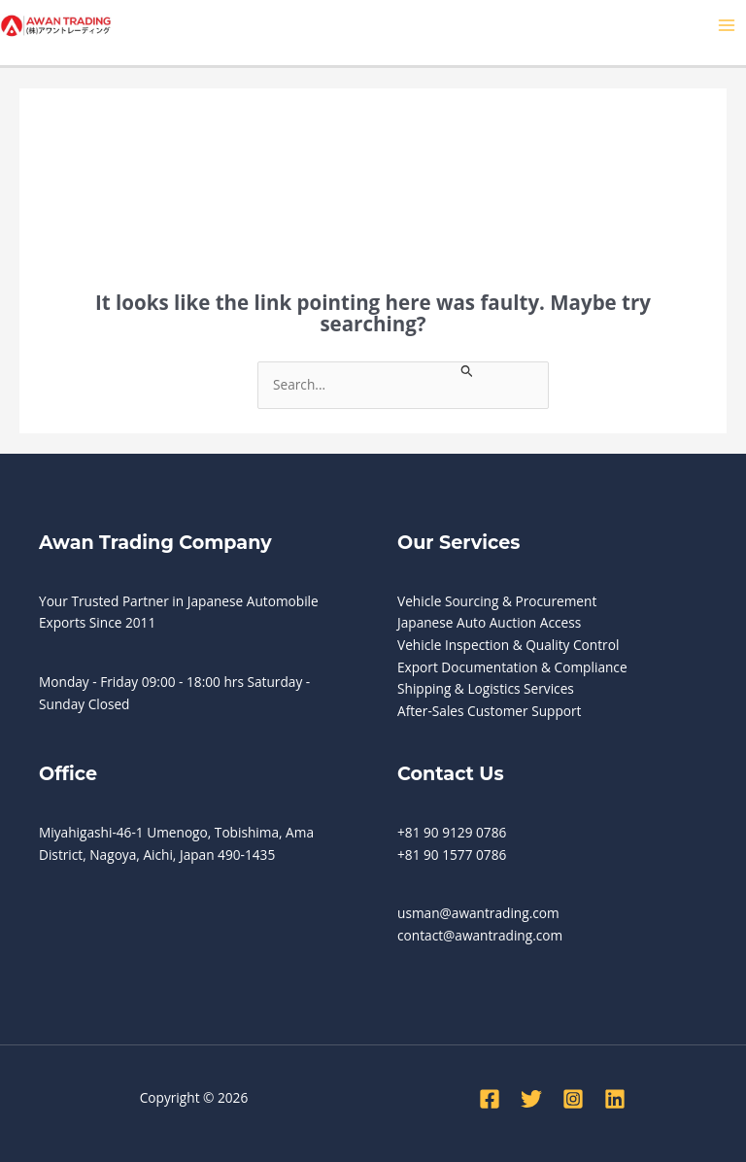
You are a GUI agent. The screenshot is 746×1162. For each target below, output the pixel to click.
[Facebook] (489, 1099)
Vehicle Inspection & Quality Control (508, 644)
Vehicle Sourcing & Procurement (496, 601)
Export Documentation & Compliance (512, 667)
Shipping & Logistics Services (485, 688)
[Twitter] (531, 1099)
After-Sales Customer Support (489, 710)
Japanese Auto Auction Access (489, 622)
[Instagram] (573, 1099)
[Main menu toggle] (727, 26)
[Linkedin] (615, 1099)
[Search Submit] (467, 369)
